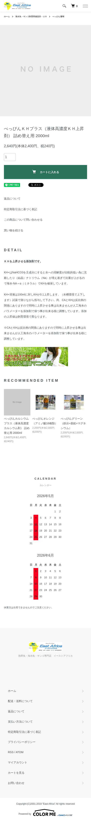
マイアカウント (17, 762)
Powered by (45, 812)
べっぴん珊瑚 (58, 16)
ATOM (19, 752)
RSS (11, 752)
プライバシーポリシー (21, 741)
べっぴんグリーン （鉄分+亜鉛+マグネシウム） (73, 423)
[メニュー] (85, 6)
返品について (12, 198)
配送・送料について (20, 701)
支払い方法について (20, 721)
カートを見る (16, 772)
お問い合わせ (16, 783)
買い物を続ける (13, 230)
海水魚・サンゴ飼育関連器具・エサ (31, 16)
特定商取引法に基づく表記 (20, 209)
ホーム (7, 16)
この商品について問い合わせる (23, 219)
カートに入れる (45, 172)
